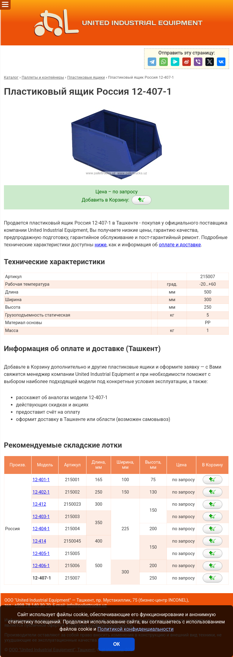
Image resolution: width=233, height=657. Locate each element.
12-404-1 (40, 528)
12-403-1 (40, 516)
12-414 (39, 541)
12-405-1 (40, 553)
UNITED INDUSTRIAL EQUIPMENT (117, 22)
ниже (100, 245)
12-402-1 (40, 492)
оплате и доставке (180, 245)
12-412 (39, 504)
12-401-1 (40, 479)
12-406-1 (40, 565)
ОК (116, 644)
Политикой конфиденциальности (135, 629)
